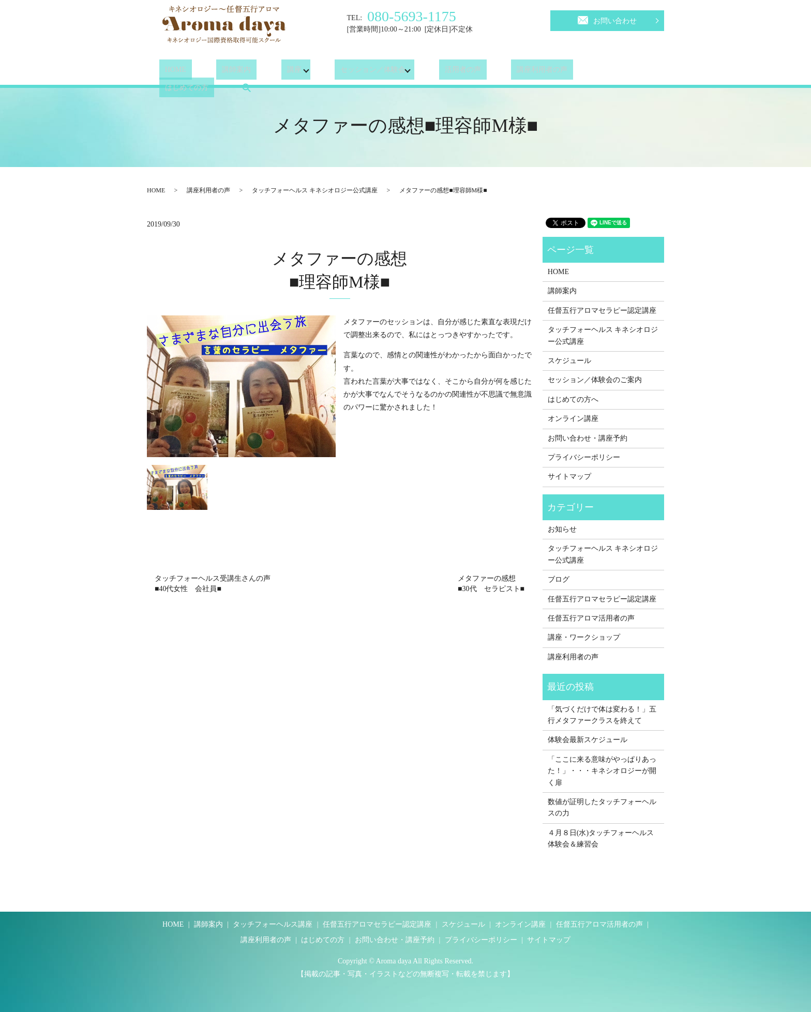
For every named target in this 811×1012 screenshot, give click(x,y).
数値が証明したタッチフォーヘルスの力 (602, 807)
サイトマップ (569, 476)
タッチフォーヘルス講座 (272, 924)
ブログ (558, 579)
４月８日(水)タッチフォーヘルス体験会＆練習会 (601, 838)
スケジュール (569, 361)
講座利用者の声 (502, 72)
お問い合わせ (607, 19)
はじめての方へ (573, 399)
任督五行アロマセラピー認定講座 (602, 310)
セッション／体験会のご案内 (595, 380)
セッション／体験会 (345, 72)
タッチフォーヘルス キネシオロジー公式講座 (315, 190)
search (628, 72)
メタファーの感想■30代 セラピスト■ (491, 584)
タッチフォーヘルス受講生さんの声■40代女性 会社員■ (213, 584)
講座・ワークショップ (584, 637)
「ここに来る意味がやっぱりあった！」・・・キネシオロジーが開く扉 (602, 771)
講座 (266, 72)
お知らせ (562, 529)
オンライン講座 (573, 418)
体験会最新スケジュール (587, 740)
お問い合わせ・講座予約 (587, 438)
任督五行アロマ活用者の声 (591, 618)
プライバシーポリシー (584, 457)
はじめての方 (574, 72)
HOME (170, 72)
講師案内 (219, 72)
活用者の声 (434, 72)
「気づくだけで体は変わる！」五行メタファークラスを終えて (602, 714)
